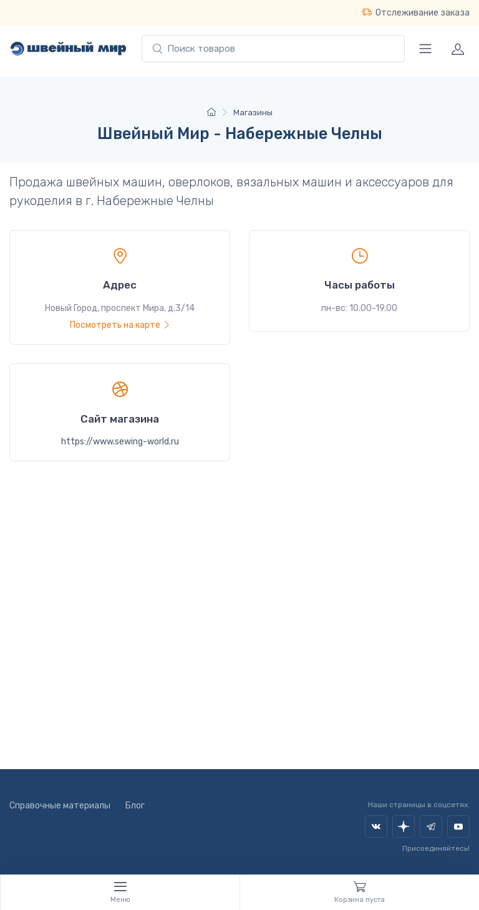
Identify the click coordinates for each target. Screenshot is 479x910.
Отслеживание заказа (416, 12)
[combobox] (273, 49)
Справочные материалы (59, 805)
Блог (135, 805)
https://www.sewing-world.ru (120, 441)
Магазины (253, 112)
